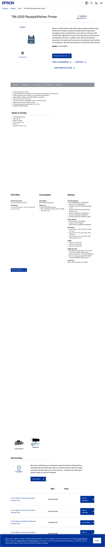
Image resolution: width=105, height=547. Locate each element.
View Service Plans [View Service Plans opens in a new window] (63, 68)
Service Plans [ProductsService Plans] (7, 483)
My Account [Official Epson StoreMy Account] (57, 474)
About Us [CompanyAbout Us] (81, 457)
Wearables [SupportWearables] (31, 472)
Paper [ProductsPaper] (5, 480)
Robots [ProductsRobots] (5, 469)
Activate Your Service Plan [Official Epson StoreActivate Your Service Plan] (61, 472)
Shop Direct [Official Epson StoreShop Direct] (57, 457)
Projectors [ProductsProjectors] (6, 460)
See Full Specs (17, 209)
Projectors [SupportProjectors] (31, 460)
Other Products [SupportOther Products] (33, 477)
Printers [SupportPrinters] (30, 457)
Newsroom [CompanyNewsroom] (81, 480)
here (46, 543)
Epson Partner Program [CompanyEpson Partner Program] (85, 469)
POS (19, 8)
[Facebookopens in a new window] (78, 533)
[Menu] (101, 3)
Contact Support (75, 411)
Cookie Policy (21, 541)
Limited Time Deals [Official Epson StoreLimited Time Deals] (59, 460)
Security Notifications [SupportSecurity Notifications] (35, 494)
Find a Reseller (85, 290)
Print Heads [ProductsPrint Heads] (7, 474)
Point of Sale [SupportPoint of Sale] (32, 466)
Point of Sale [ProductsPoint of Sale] (7, 466)
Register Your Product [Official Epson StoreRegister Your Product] (60, 469)
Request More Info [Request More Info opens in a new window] (60, 56)
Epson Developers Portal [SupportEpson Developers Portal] (36, 491)
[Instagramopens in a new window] (97, 533)
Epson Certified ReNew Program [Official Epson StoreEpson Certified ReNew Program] (63, 463)
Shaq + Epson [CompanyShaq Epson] (82, 472)
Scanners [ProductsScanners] (6, 463)
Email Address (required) (11, 509)
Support (79, 62)
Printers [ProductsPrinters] (5, 457)
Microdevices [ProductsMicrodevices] (7, 472)
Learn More (36, 270)
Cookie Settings (82, 539)
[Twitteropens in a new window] (83, 533)
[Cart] (96, 3)
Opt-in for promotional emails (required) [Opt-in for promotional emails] (18, 518)
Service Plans (48, 85)
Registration (74, 409)
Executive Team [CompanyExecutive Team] (83, 463)
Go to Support (18, 417)
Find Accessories (60, 62)
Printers (13, 8)
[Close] (97, 540)
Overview (15, 85)
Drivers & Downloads (77, 405)
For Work (5, 8)
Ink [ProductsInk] (4, 477)
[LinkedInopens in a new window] (92, 533)
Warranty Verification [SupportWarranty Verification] (34, 480)
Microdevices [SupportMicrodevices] (32, 474)
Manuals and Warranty (77, 407)
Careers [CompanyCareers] (80, 466)
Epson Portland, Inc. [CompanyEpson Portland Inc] (84, 477)
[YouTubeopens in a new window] (88, 533)
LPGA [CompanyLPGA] (80, 474)
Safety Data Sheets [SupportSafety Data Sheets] (34, 488)
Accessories (37, 85)
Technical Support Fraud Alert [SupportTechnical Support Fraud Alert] (37, 497)
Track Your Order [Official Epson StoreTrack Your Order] (58, 466)
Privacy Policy (14, 523)
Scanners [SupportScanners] (31, 463)
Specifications (25, 85)
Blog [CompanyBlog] (79, 483)
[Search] (91, 3)
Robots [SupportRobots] (30, 469)
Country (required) (35, 509)
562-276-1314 (81, 18)
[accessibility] (86, 3)
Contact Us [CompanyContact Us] (81, 486)
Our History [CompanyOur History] (81, 460)
